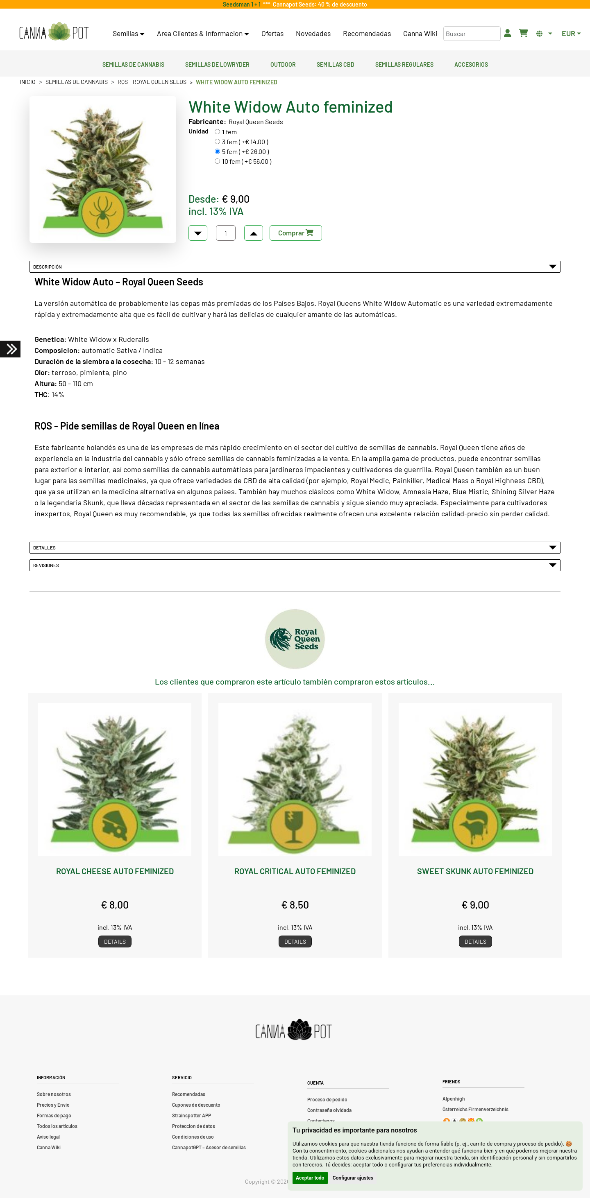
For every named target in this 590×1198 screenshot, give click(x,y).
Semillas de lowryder (217, 63)
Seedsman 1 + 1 (243, 4)
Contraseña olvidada (329, 1110)
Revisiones (295, 565)
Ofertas (272, 33)
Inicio (28, 81)
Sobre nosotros (54, 1094)
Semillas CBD (335, 63)
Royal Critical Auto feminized (295, 871)
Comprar (295, 232)
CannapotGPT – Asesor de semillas (209, 1147)
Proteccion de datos (193, 1125)
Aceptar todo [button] (310, 1178)
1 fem (229, 132)
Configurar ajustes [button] (353, 1178)
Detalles (295, 547)
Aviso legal (48, 1136)
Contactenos (321, 1120)
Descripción (295, 266)
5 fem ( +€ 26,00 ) (245, 151)
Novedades (313, 33)
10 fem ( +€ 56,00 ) (246, 161)
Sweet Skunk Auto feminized (475, 871)
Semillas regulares (404, 63)
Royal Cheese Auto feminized (115, 871)
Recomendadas (367, 33)
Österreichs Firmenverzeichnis (475, 1109)
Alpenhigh (453, 1098)
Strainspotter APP (191, 1115)
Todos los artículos (57, 1125)
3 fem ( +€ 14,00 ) (245, 141)
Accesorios (471, 63)
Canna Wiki (420, 33)
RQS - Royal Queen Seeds (152, 81)
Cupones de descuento (196, 1104)
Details (115, 941)
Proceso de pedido (327, 1099)
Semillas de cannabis (133, 63)
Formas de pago (54, 1115)
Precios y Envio (53, 1104)
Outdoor (283, 63)
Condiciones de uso (193, 1136)
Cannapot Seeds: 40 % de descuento (318, 4)
